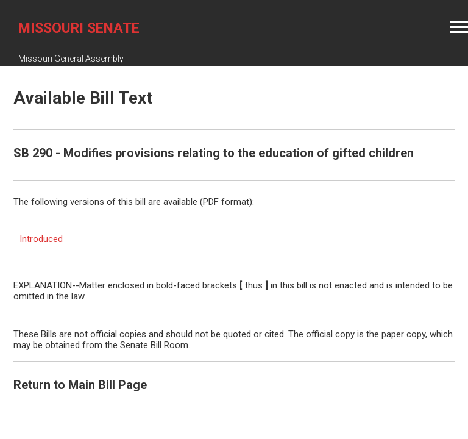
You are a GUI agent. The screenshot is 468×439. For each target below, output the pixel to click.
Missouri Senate (79, 28)
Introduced (41, 239)
